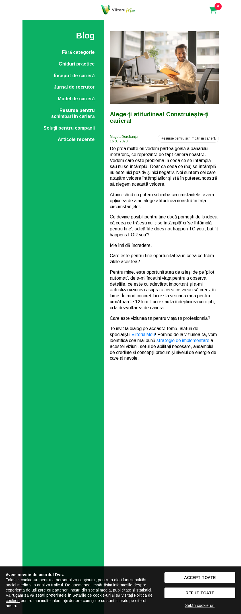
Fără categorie (78, 52)
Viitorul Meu (143, 334)
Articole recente (76, 139)
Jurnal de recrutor (74, 87)
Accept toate (200, 577)
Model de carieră (76, 98)
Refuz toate (200, 593)
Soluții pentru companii (69, 128)
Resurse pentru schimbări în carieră (73, 113)
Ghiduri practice (77, 64)
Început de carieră (74, 75)
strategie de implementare (182, 340)
